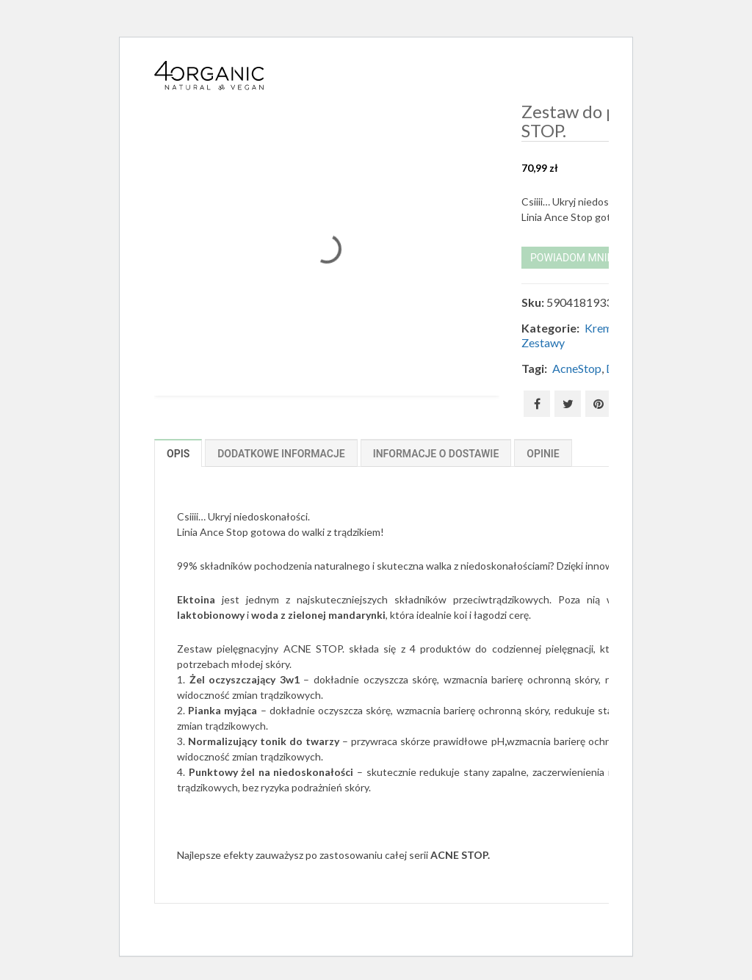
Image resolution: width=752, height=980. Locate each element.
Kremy (601, 328)
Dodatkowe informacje (280, 454)
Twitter (568, 404)
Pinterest (598, 404)
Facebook (537, 404)
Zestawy (543, 342)
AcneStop (576, 368)
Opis (178, 454)
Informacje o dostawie (436, 454)
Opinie (543, 454)
